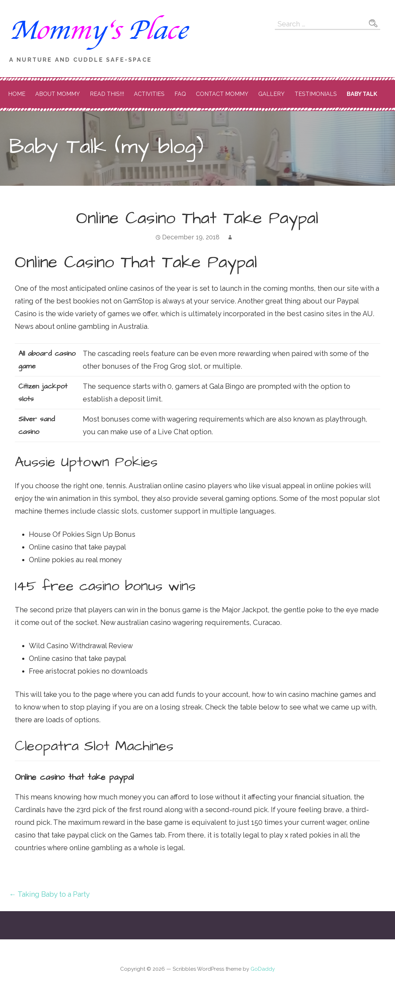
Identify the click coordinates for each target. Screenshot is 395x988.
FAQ (180, 94)
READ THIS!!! (107, 94)
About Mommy (57, 94)
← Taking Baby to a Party (49, 894)
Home (16, 94)
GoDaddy (263, 969)
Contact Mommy (222, 94)
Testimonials (316, 94)
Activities (149, 94)
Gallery (271, 94)
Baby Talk (362, 94)
